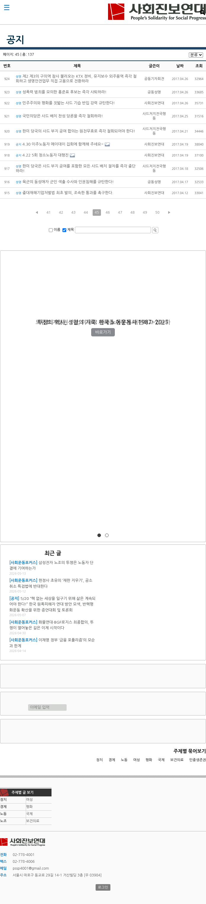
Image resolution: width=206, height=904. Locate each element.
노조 (3, 821)
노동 (124, 760)
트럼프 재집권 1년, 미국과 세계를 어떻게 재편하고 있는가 (103, 322)
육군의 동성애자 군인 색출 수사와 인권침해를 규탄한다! (65, 182)
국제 (161, 760)
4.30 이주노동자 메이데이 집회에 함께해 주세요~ (60, 144)
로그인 (103, 887)
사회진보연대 (157, 12)
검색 (202, 12)
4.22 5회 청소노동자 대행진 (42, 155)
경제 (112, 760)
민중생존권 (197, 760)
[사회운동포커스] (23, 563)
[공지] (14, 598)
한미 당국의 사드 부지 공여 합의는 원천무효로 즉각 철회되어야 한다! (75, 131)
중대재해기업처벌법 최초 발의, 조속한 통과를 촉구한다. (64, 193)
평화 (149, 760)
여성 (136, 760)
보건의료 (177, 760)
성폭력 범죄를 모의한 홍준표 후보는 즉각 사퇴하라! (61, 92)
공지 (15, 40)
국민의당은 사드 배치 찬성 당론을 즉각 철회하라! (59, 116)
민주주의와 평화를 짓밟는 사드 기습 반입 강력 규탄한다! (65, 103)
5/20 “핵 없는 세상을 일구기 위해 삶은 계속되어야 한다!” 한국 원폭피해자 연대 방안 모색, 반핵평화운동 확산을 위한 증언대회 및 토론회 (52, 604)
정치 (99, 760)
